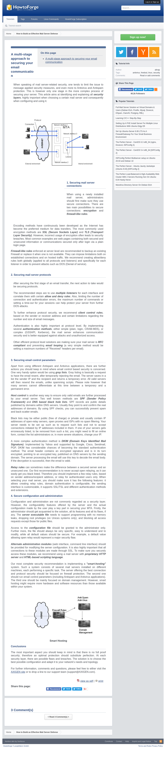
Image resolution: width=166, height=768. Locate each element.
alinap (157, 70)
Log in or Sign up (152, 2)
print (100, 681)
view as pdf (86, 681)
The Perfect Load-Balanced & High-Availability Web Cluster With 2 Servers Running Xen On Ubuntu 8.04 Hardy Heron (137, 177)
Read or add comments (150, 75)
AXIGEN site (18, 672)
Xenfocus (21, 741)
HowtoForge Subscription (76, 19)
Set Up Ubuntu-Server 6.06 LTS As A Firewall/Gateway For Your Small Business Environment (134, 134)
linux (150, 73)
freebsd (144, 73)
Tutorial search (14, 26)
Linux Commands (51, 19)
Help (127, 741)
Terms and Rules (144, 746)
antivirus (136, 73)
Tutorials (10, 19)
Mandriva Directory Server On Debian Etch (134, 185)
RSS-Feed (160, 741)
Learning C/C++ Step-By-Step (128, 118)
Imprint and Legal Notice (141, 741)
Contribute (109, 741)
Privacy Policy (157, 746)
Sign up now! (138, 37)
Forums (34, 19)
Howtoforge (16, 746)
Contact (119, 741)
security (156, 73)
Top (155, 741)
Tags (23, 19)
